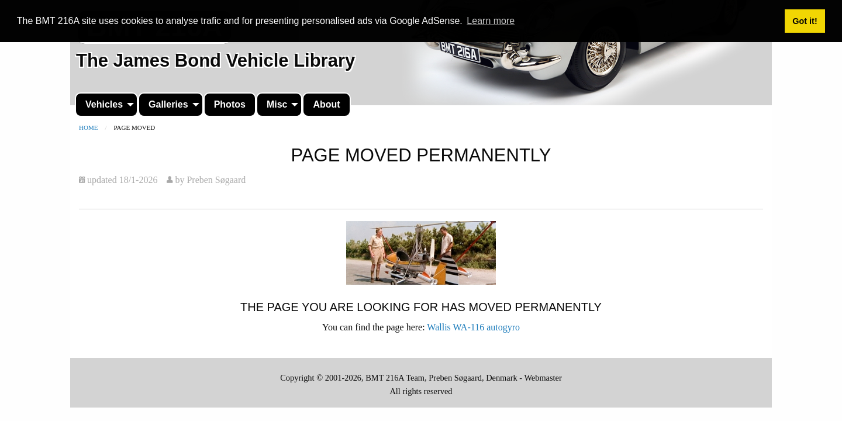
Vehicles (104, 104)
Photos (230, 104)
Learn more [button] (491, 21)
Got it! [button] (804, 21)
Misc (277, 104)
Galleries (168, 104)
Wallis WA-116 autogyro (473, 327)
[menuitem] (106, 104)
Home (88, 127)
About (326, 104)
